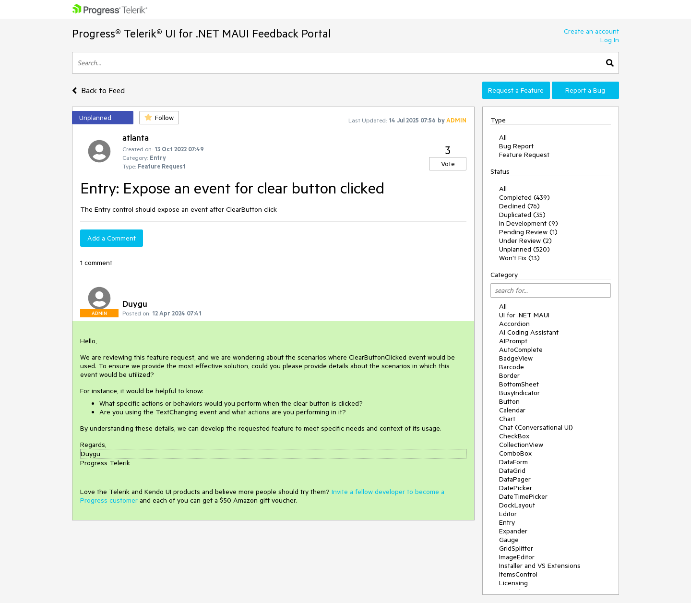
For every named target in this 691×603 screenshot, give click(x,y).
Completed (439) (524, 197)
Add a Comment (111, 238)
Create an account (591, 31)
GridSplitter (516, 548)
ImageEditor (517, 557)
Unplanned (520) (524, 249)
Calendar (512, 410)
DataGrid (512, 470)
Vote (448, 163)
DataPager (515, 479)
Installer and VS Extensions (540, 565)
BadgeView (516, 358)
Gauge (509, 539)
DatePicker (515, 487)
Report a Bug (585, 90)
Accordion (514, 323)
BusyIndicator (519, 392)
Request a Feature (516, 90)
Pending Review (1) (528, 232)
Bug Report (516, 146)
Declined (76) (519, 206)
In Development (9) (528, 223)
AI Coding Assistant (529, 332)
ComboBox (515, 453)
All (503, 137)
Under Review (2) (525, 240)
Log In (609, 40)
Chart (507, 418)
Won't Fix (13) (519, 257)
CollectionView (521, 444)
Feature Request (524, 154)
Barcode (511, 366)
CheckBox (514, 436)
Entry (507, 522)
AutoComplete (521, 349)
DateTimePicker (523, 496)
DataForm (513, 462)
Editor (508, 513)
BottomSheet (519, 384)
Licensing (513, 583)
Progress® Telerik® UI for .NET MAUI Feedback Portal (201, 33)
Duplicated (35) (522, 214)
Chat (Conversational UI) (536, 427)
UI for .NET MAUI (524, 315)
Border (509, 375)
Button (509, 401)
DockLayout (517, 505)
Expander (513, 531)
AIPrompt (513, 341)
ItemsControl (518, 574)
